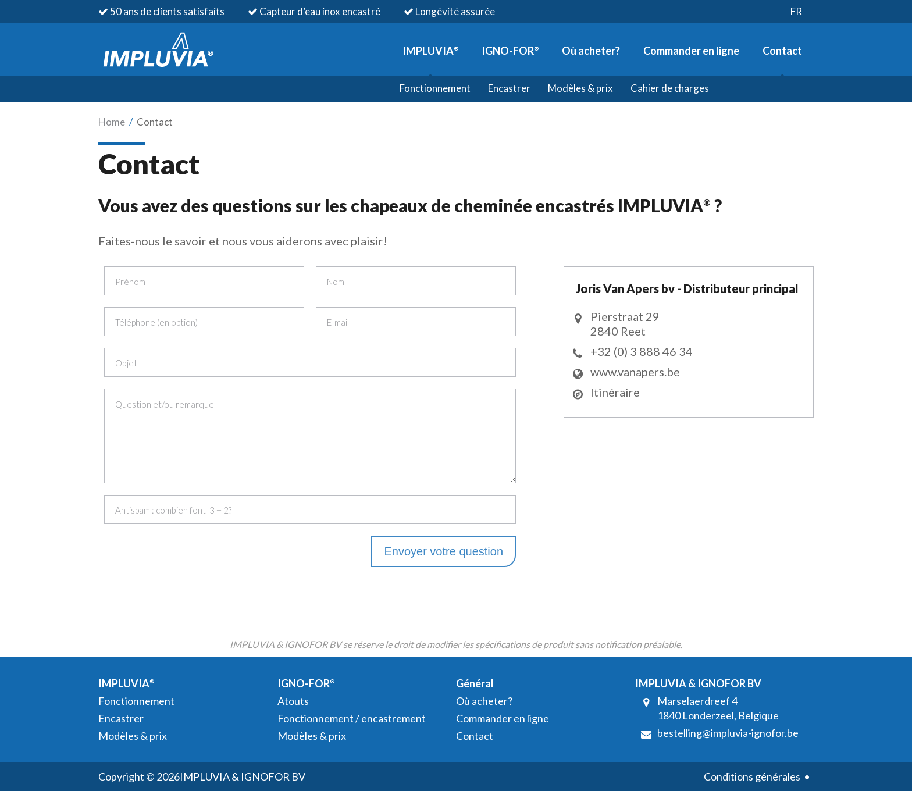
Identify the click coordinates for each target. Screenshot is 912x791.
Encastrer (509, 88)
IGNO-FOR (510, 50)
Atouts (293, 700)
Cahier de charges (669, 88)
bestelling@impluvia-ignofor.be (728, 732)
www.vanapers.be (635, 372)
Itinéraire (615, 392)
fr (796, 11)
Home (111, 122)
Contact (782, 50)
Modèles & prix (580, 88)
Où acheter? (591, 50)
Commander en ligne (691, 50)
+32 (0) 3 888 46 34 (641, 351)
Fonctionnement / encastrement (351, 718)
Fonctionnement (435, 88)
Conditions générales (752, 776)
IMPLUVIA (430, 50)
